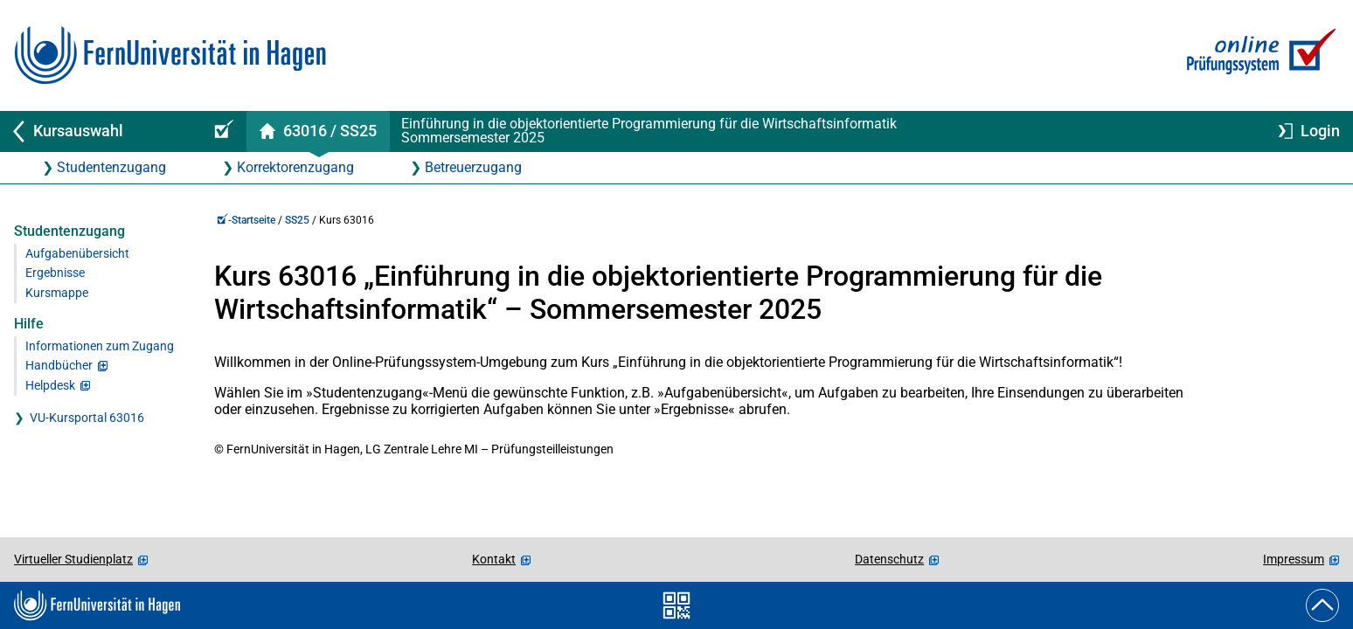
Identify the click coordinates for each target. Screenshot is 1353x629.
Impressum (1293, 559)
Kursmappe (56, 293)
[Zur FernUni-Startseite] (170, 55)
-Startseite (246, 220)
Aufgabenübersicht (77, 253)
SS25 (297, 220)
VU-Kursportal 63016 (87, 418)
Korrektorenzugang (295, 167)
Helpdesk (50, 385)
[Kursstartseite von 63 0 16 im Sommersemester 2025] (317, 131)
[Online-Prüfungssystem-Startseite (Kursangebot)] (221, 131)
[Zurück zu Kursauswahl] (98, 131)
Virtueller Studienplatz (73, 559)
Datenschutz (889, 559)
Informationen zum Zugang (99, 346)
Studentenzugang (111, 167)
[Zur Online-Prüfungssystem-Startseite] (1258, 55)
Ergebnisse (55, 273)
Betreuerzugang (473, 167)
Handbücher (59, 365)
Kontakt (494, 559)
